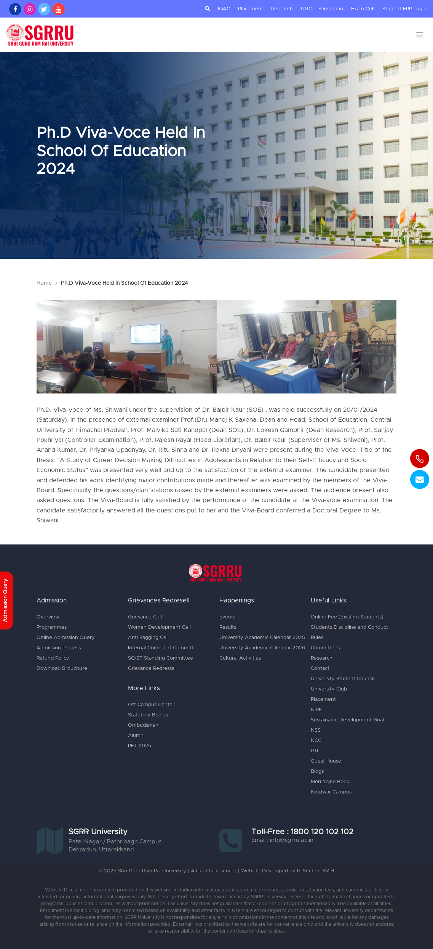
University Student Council (342, 678)
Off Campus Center (151, 704)
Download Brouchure (62, 668)
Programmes (52, 627)
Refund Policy (53, 658)
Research (282, 8)
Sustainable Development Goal (347, 720)
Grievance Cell (145, 617)
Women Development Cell (159, 627)
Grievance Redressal (152, 668)
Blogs (317, 771)
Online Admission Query (65, 637)
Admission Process (59, 648)
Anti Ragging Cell (148, 637)
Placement (250, 8)
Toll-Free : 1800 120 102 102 (302, 832)
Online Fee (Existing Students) (347, 617)
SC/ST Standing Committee (160, 658)
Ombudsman (143, 725)
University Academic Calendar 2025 (262, 637)
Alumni (136, 735)
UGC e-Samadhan (322, 8)
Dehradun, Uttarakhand (101, 850)
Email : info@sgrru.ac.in (282, 840)
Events (227, 617)
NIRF (316, 709)
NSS (316, 730)
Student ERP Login (404, 8)
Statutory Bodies (148, 715)
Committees (325, 648)
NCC (316, 740)
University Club (329, 689)
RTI (314, 750)
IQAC (224, 8)
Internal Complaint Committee (164, 648)
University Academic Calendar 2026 (262, 648)
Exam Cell (362, 8)
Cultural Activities (240, 658)
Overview (48, 617)
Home (44, 283)
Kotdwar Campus (331, 792)
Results (227, 627)
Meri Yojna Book (330, 781)
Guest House (326, 761)
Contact (320, 668)
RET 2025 (139, 745)
